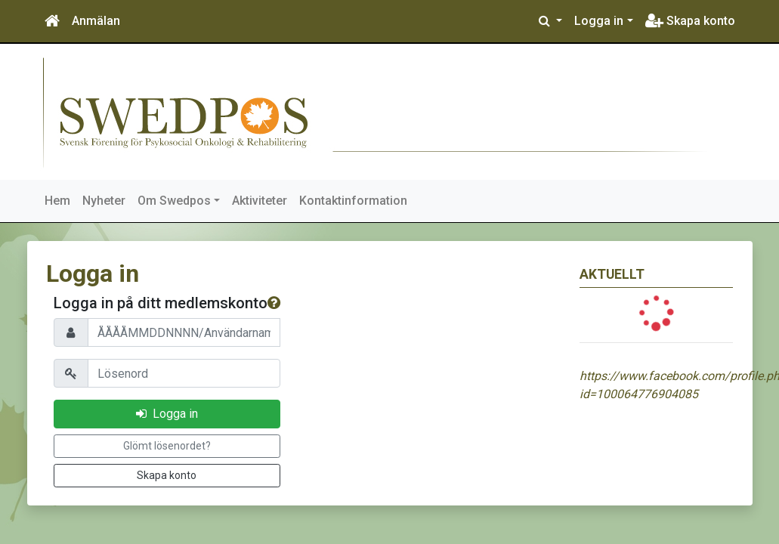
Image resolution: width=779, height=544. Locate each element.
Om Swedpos (174, 200)
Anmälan (96, 21)
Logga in (598, 21)
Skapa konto (690, 21)
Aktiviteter (259, 200)
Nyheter (103, 200)
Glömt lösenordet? (167, 446)
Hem (57, 200)
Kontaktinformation (353, 200)
